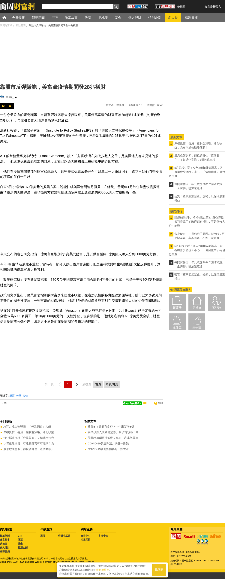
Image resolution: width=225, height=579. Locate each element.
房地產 (3, 543)
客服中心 (103, 535)
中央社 (10, 97)
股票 (12, 395)
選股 (42, 535)
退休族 (177, 327)
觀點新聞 (5, 535)
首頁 (8, 17)
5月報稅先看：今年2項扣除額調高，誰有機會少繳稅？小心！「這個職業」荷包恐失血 (197, 172)
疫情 (25, 395)
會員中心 (85, 535)
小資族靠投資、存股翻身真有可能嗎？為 (28, 443)
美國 (18, 395)
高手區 (196, 327)
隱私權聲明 (102, 569)
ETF (20, 535)
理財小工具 (64, 535)
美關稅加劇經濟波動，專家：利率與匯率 (113, 437)
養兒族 (216, 307)
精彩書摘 (5, 551)
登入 (218, 6)
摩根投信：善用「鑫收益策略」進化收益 (28, 432)
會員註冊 (210, 6)
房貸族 (196, 307)
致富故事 (5, 539)
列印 (160, 403)
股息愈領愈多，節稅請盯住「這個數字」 (28, 449)
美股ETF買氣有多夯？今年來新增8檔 (111, 426)
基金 (20, 543)
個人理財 (5, 547)
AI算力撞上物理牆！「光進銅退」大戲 (27, 426)
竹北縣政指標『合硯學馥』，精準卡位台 (28, 437)
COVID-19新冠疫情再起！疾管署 (108, 449)
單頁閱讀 (112, 384)
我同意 (159, 569)
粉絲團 (181, 6)
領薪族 (177, 307)
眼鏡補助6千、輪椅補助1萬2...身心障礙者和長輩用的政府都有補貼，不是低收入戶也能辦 (197, 221)
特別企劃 (23, 547)
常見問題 (85, 539)
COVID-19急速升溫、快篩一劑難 (108, 443)
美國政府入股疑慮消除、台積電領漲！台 (113, 432)
